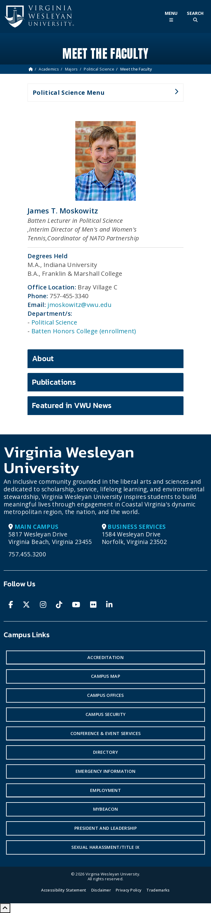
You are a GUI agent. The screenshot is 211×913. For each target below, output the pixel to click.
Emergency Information (106, 771)
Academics (49, 69)
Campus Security (106, 714)
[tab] (105, 358)
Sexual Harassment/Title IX (105, 847)
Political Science (99, 69)
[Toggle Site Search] (195, 16)
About (43, 358)
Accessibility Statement (63, 890)
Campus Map (105, 676)
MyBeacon (105, 809)
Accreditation (105, 657)
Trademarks (158, 890)
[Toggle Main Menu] (171, 16)
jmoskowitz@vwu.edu (79, 305)
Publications (54, 382)
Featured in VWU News (72, 405)
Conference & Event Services (105, 733)
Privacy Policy (128, 890)
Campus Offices (105, 695)
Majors (71, 69)
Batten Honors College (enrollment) (83, 331)
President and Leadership (105, 828)
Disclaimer (101, 890)
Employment (105, 790)
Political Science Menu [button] (103, 95)
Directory (105, 752)
